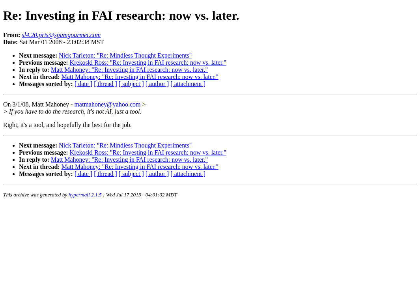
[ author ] (157, 83)
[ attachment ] (187, 83)
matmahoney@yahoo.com (107, 104)
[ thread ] (105, 83)
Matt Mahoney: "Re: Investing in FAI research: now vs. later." (129, 69)
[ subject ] (131, 83)
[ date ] (83, 83)
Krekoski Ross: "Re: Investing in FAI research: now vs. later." (148, 62)
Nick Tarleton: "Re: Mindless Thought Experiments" (125, 55)
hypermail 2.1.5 (85, 195)
